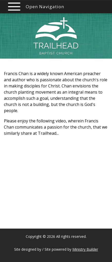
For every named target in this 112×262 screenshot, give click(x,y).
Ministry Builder (85, 249)
